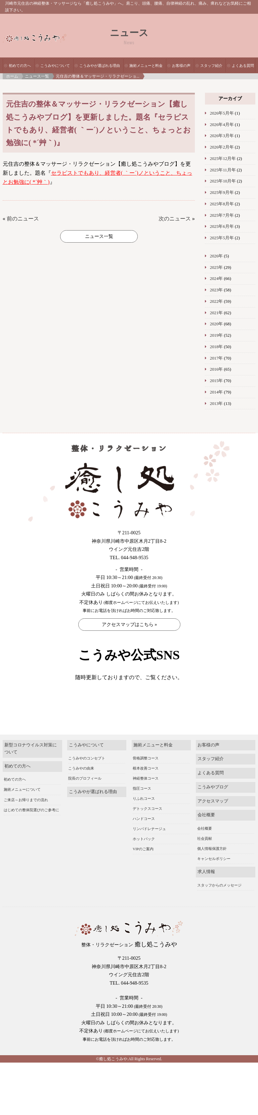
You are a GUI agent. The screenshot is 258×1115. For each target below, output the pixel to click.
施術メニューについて (22, 800)
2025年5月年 (222, 238)
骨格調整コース (146, 769)
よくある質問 (243, 66)
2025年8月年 (222, 204)
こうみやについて (55, 66)
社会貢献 (204, 848)
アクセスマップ (213, 811)
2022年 (216, 301)
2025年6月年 (222, 226)
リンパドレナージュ (149, 839)
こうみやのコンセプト (86, 769)
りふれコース (144, 809)
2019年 (216, 335)
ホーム (12, 76)
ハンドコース (144, 829)
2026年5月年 (222, 113)
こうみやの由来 (81, 779)
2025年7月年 (222, 215)
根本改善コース (146, 779)
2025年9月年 (222, 192)
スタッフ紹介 (211, 66)
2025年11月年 (223, 170)
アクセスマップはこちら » (129, 624)
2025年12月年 (223, 158)
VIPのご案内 (143, 859)
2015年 (216, 380)
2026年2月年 (222, 147)
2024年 (216, 278)
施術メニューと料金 (146, 66)
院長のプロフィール (84, 789)
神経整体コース (146, 789)
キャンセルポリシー (213, 869)
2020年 (216, 324)
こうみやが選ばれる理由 (99, 66)
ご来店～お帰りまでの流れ (26, 810)
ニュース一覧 (37, 76)
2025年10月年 (223, 181)
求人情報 (206, 882)
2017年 (216, 358)
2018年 (216, 346)
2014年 (216, 392)
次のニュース (175, 218)
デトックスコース (147, 819)
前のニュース (23, 218)
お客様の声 (181, 66)
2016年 (216, 369)
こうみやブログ (213, 797)
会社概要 (206, 825)
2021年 (216, 313)
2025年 (216, 267)
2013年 (216, 403)
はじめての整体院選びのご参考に (31, 820)
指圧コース (142, 799)
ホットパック (144, 849)
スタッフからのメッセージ (219, 895)
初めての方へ (20, 66)
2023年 (216, 290)
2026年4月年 (222, 124)
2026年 (216, 256)
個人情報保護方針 (212, 859)
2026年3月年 (222, 135)
